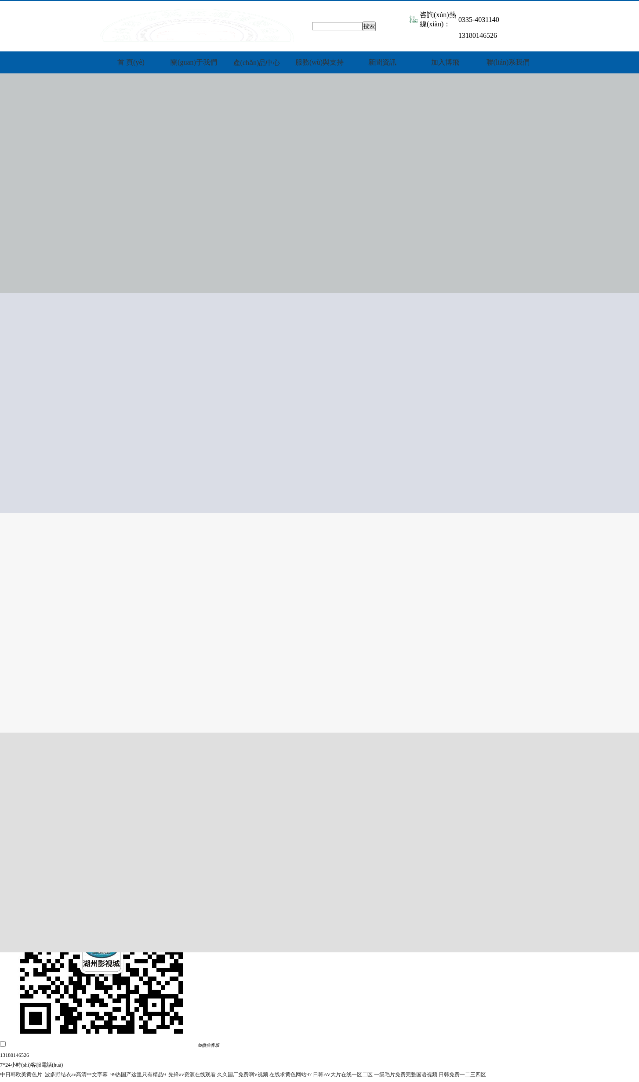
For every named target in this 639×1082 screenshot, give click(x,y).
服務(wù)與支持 (319, 62)
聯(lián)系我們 (508, 62)
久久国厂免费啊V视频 (243, 1074)
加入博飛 (445, 62)
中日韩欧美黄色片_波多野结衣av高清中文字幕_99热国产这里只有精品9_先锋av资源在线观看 (108, 1074)
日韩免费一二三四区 (462, 1074)
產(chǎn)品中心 (256, 62)
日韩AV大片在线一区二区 (343, 1074)
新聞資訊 (382, 62)
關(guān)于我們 (194, 62)
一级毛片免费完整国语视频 (405, 1074)
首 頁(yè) (131, 62)
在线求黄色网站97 (290, 1074)
